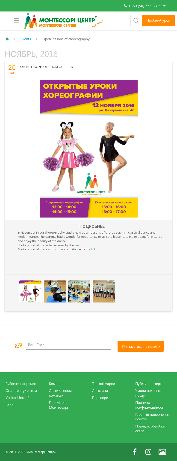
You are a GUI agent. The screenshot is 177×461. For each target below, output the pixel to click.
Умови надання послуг (148, 393)
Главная (7, 39)
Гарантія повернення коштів (152, 416)
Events (26, 39)
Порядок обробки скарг (150, 428)
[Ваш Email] (68, 345)
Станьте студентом (21, 390)
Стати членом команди (60, 393)
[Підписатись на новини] (141, 346)
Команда (56, 383)
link (77, 245)
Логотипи (100, 390)
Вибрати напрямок (21, 383)
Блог (9, 404)
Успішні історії (17, 397)
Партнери (100, 397)
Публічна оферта (149, 383)
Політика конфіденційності (149, 405)
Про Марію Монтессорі (58, 405)
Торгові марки (103, 383)
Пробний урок (158, 20)
